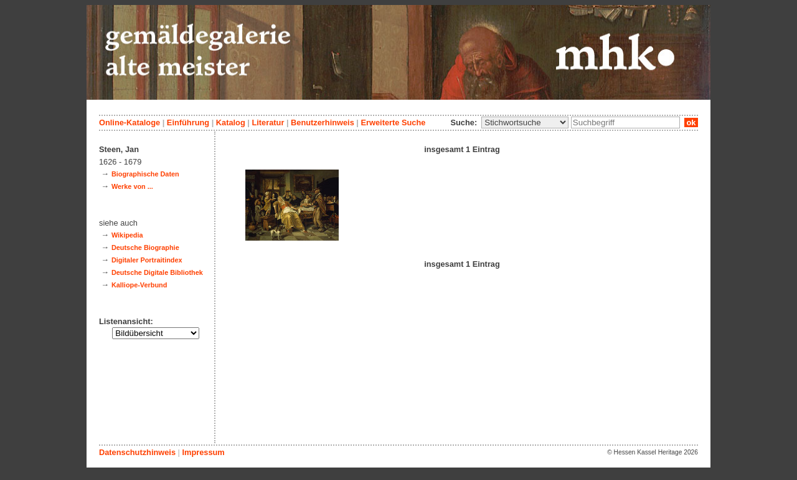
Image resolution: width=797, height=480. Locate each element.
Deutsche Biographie (145, 247)
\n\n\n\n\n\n (524, 122)
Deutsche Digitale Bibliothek (157, 272)
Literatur (268, 122)
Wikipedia (127, 235)
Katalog (230, 122)
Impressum (203, 452)
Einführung (188, 122)
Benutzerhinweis (322, 122)
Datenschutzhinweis (137, 452)
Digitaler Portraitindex (146, 260)
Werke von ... (132, 186)
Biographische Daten (145, 174)
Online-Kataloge (129, 122)
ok (691, 122)
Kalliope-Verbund (139, 285)
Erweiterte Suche (393, 122)
